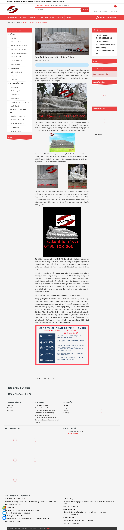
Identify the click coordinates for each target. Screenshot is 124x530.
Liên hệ (68, 17)
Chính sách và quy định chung (44, 412)
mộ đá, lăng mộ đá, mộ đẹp (60, 5)
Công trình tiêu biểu (47, 17)
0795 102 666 (107, 38)
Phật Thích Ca (56, 295)
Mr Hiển (99, 38)
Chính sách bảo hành (42, 405)
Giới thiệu (23, 17)
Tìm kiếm (66, 405)
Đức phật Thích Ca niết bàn (62, 259)
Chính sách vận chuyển (42, 415)
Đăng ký (104, 11)
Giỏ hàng (66, 412)
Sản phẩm (34, 17)
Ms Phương (100, 44)
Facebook (99, 134)
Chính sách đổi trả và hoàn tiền (45, 410)
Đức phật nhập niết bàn (44, 70)
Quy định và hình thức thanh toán (45, 417)
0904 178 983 (110, 44)
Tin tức (60, 17)
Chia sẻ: (38, 378)
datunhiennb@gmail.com (105, 51)
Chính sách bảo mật (41, 408)
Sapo (48, 528)
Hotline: (108, 17)
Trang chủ (12, 17)
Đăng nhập (97, 11)
